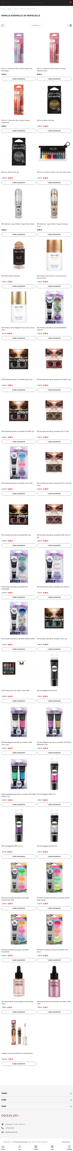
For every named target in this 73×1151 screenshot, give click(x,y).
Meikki (9, 9)
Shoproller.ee (66, 1142)
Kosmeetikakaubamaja (20, 1142)
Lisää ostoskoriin (18, 79)
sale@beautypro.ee (11, 1132)
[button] (68, 25)
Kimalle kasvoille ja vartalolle (27, 9)
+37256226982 (9, 1128)
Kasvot (15, 9)
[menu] (2, 2)
